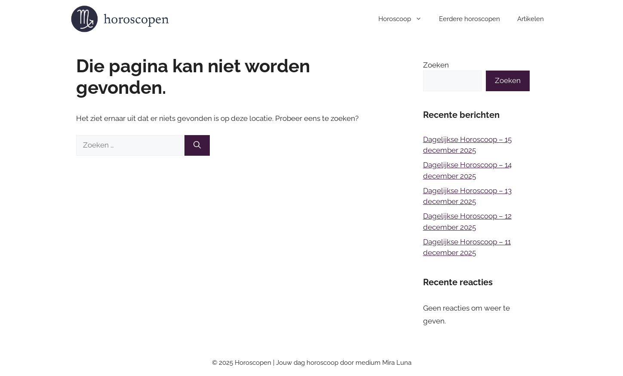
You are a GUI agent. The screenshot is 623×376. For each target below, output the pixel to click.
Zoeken (436, 65)
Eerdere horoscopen (469, 19)
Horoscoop (404, 19)
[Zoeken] (197, 145)
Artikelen (530, 19)
